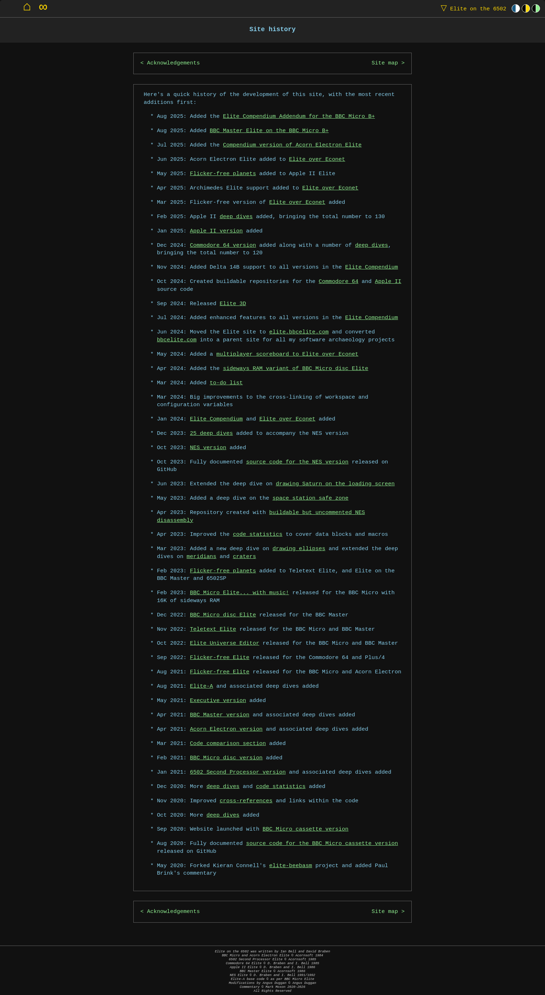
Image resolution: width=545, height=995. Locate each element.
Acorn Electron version (226, 729)
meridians (201, 557)
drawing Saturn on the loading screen (335, 484)
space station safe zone (311, 498)
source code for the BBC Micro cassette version (322, 843)
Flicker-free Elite (219, 658)
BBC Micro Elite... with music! (239, 593)
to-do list (226, 383)
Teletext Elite (213, 629)
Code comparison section (228, 744)
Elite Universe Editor (224, 643)
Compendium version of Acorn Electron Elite (292, 145)
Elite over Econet (317, 159)
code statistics (257, 534)
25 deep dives (211, 433)
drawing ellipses (299, 549)
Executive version (218, 701)
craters (244, 557)
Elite (472, 8)
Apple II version (216, 231)
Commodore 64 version (223, 245)
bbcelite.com (177, 340)
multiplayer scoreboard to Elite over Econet (287, 354)
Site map (385, 63)
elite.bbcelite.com (299, 332)
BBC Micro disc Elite (223, 615)
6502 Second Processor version (238, 772)
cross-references (246, 801)
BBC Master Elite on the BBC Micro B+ (269, 131)
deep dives (236, 217)
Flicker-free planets (223, 174)
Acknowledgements (173, 63)
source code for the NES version (297, 462)
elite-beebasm (290, 866)
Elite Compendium (371, 267)
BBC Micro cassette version (306, 829)
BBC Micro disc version (226, 758)
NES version (208, 448)
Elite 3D (233, 304)
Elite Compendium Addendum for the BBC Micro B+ (299, 116)
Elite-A (201, 686)
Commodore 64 (339, 281)
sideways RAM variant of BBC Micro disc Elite (295, 368)
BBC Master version (219, 715)
